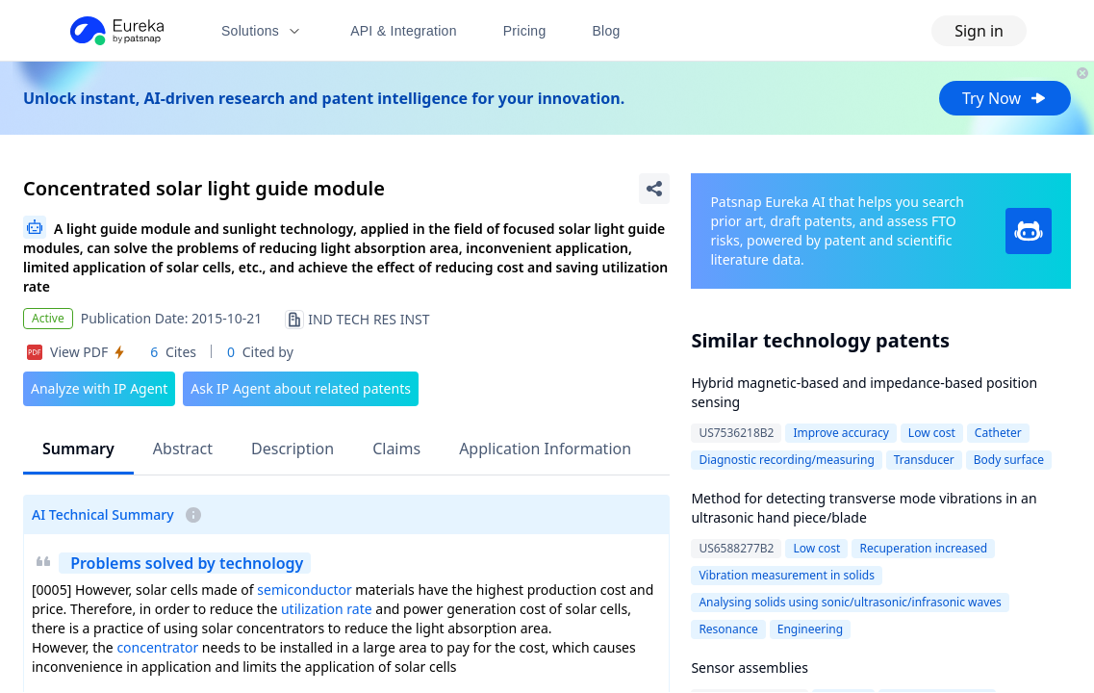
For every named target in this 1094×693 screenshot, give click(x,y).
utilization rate (326, 609)
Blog (607, 30)
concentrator (157, 647)
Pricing (525, 30)
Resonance (728, 629)
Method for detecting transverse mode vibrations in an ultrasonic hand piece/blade (863, 507)
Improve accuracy (840, 432)
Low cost (931, 432)
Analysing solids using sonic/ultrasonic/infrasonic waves (850, 602)
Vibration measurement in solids (787, 575)
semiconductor (304, 589)
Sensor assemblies (749, 667)
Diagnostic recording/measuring (786, 459)
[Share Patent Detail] (654, 188)
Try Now (1005, 98)
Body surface (1009, 459)
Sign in (979, 30)
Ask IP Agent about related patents (301, 388)
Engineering (810, 629)
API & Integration (403, 30)
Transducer (924, 459)
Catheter (998, 432)
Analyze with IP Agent (99, 388)
